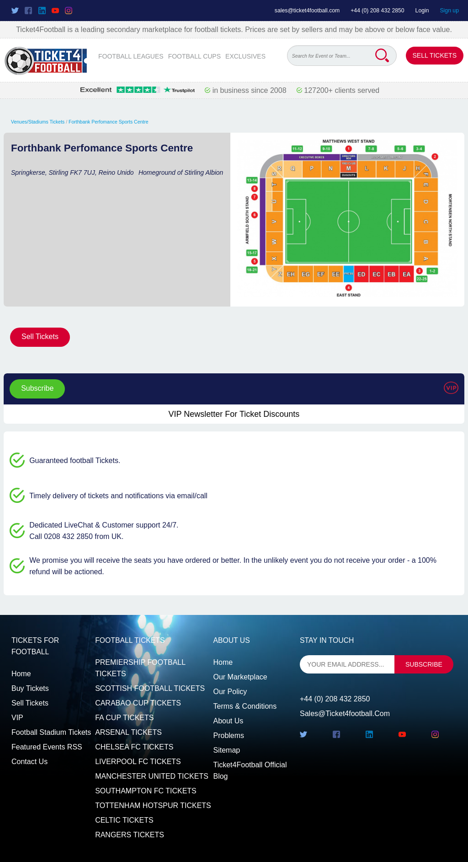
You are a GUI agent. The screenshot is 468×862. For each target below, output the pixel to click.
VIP (17, 718)
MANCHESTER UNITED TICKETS (151, 776)
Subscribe (37, 388)
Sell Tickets (435, 55)
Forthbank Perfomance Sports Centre (109, 121)
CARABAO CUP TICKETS (138, 703)
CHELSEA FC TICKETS (134, 747)
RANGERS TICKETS (129, 835)
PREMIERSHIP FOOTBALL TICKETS (140, 668)
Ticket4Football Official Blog (250, 771)
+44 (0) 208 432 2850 (377, 10)
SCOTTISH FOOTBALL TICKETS (150, 688)
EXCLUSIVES (245, 56)
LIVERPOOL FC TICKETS (138, 761)
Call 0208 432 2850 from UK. (76, 536)
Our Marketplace (240, 677)
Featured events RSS (46, 747)
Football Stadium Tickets (51, 732)
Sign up (449, 10)
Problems (228, 735)
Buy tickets (30, 688)
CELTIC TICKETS (124, 820)
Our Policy (230, 691)
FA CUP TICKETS (124, 718)
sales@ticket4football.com (307, 10)
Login (422, 10)
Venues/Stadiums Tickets (37, 121)
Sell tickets (29, 703)
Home (21, 674)
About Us (228, 721)
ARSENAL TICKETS (128, 732)
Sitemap (226, 750)
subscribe (423, 664)
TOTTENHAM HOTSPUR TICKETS (153, 805)
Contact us (29, 761)
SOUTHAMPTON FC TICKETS (146, 791)
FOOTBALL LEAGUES (131, 56)
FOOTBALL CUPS (194, 56)
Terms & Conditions (245, 706)
